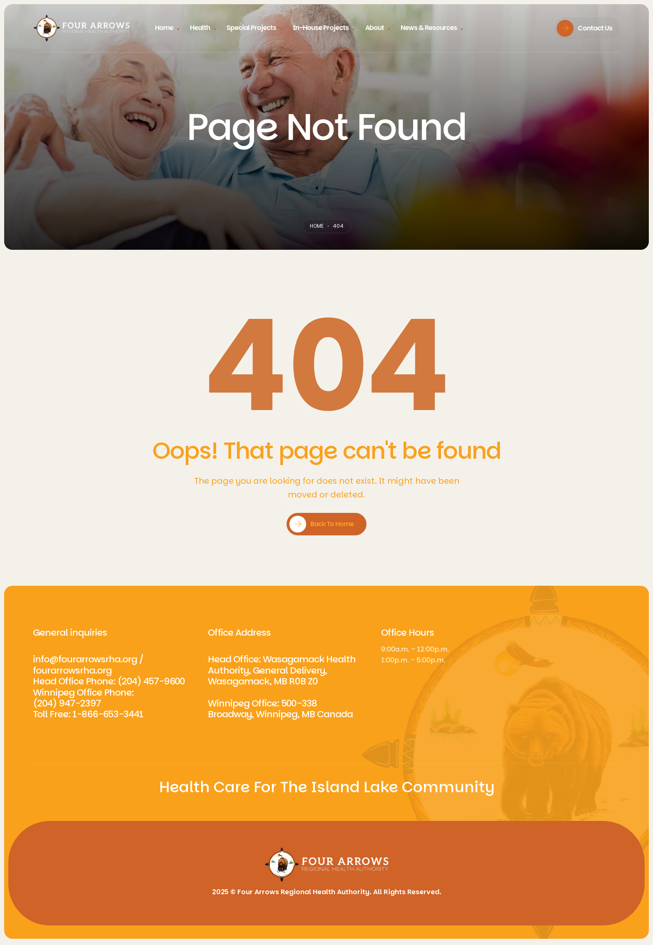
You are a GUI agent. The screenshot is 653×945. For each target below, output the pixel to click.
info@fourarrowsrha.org (85, 659)
